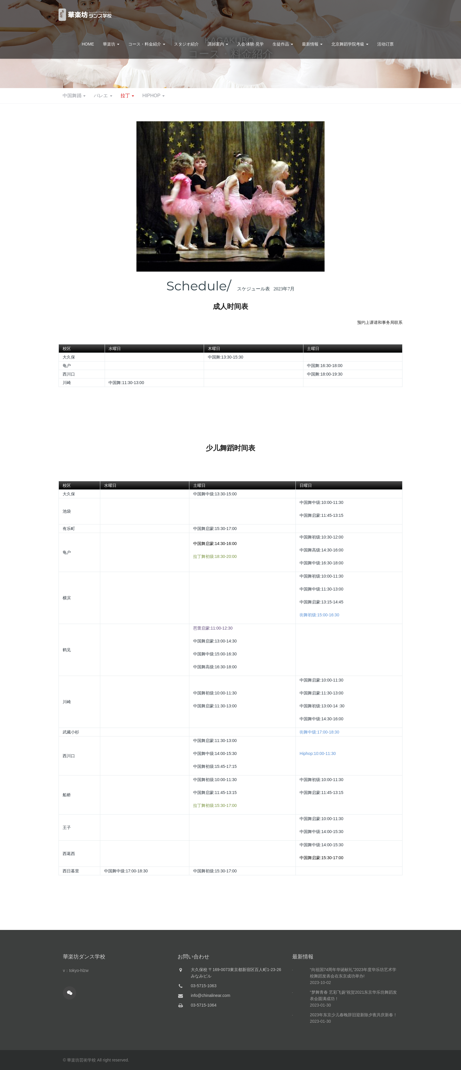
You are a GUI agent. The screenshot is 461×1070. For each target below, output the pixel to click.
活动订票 (385, 44)
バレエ (219, 95)
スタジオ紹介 (186, 44)
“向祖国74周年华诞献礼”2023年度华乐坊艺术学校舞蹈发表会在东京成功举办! (353, 1000)
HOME (88, 44)
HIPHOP (272, 95)
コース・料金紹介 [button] (146, 44)
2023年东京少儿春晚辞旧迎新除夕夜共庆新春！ (353, 1042)
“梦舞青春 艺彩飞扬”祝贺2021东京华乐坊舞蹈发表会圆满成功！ (353, 1022)
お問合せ (386, 14)
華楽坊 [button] (111, 44)
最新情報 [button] (312, 44)
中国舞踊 (189, 95)
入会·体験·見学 (250, 44)
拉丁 (244, 95)
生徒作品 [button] (283, 44)
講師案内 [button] (218, 44)
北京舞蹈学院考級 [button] (349, 44)
